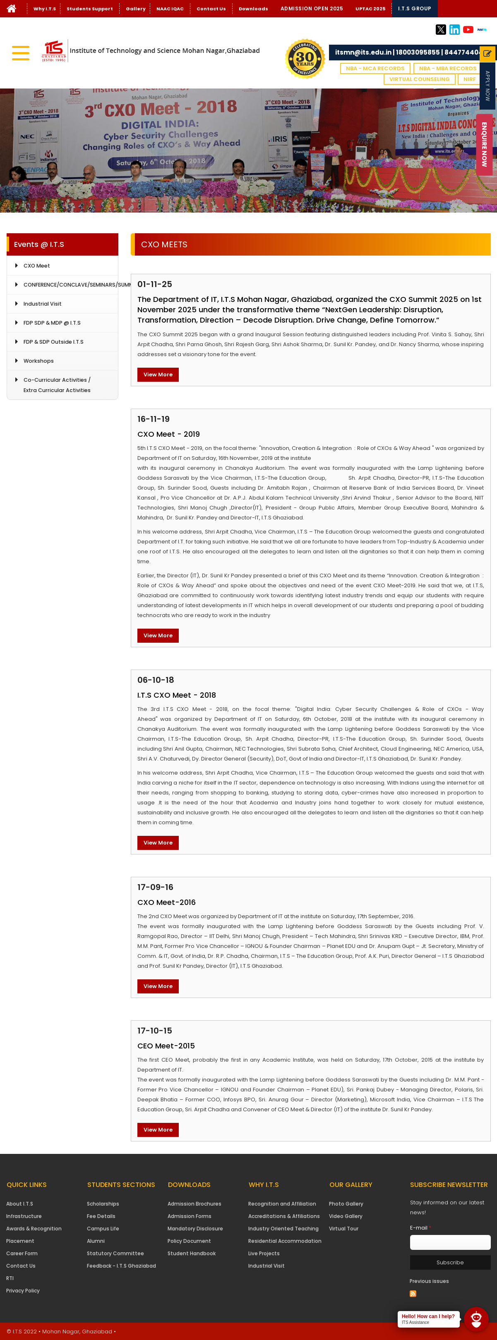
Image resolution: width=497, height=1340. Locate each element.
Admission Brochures (194, 1203)
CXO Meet (37, 265)
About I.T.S (19, 1203)
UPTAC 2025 (370, 8)
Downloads (253, 8)
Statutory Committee (115, 1253)
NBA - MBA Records (448, 68)
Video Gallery (346, 1216)
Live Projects (264, 1253)
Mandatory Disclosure (195, 1228)
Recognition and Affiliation (282, 1203)
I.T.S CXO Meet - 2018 (176, 695)
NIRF (469, 79)
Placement (20, 1240)
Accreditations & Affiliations (284, 1216)
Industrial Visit (43, 303)
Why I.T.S (45, 8)
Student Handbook (192, 1253)
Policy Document (189, 1240)
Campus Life (103, 1228)
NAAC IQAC (170, 8)
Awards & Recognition (34, 1228)
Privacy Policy (23, 1290)
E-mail (420, 1228)
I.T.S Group (415, 8)
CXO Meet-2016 (166, 902)
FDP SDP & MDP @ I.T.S (52, 322)
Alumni (96, 1240)
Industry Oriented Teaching (283, 1228)
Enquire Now (484, 144)
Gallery (136, 8)
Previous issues (429, 1281)
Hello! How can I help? (428, 1316)
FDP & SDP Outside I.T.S (54, 341)
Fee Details (101, 1216)
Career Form (22, 1253)
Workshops (39, 360)
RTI (10, 1278)
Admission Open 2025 (312, 8)
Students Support (90, 8)
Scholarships (103, 1203)
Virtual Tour (343, 1228)
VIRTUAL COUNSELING (419, 79)
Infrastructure (24, 1216)
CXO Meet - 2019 (168, 434)
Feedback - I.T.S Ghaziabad (121, 1265)
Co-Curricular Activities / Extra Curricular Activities (57, 385)
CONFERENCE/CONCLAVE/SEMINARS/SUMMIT (71, 284)
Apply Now (487, 86)
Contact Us (211, 8)
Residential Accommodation (285, 1240)
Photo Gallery (346, 1203)
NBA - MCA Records (375, 68)
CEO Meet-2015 (166, 1046)
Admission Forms (189, 1216)
